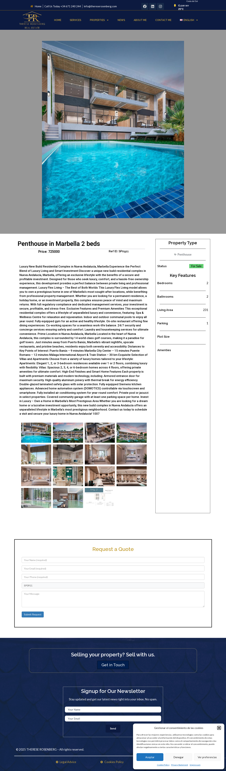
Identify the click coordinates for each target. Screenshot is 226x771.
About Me (140, 20)
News (121, 20)
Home (57, 20)
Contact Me (163, 20)
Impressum (195, 765)
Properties (99, 20)
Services (75, 20)
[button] (219, 728)
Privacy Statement (179, 765)
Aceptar (150, 757)
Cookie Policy (163, 765)
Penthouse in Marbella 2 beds (59, 243)
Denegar (178, 757)
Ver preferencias (207, 757)
